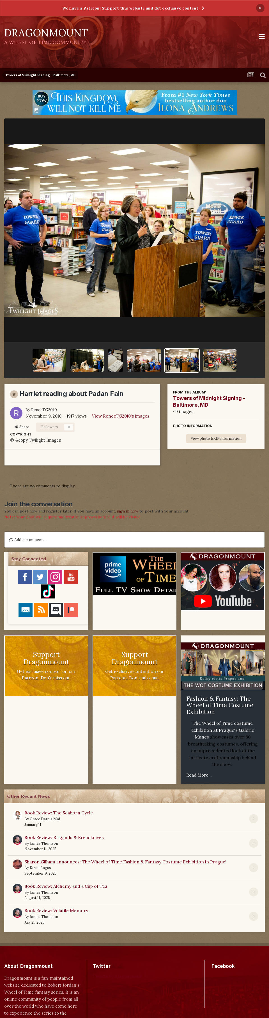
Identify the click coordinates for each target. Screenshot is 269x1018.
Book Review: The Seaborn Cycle (58, 813)
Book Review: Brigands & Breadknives (64, 837)
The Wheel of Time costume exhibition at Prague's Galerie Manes (222, 730)
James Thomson (44, 843)
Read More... (199, 775)
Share (22, 427)
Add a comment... (27, 539)
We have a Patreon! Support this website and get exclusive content (130, 8)
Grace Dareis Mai (45, 819)
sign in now (127, 511)
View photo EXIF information (216, 438)
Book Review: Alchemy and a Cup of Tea (65, 886)
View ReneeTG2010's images (120, 416)
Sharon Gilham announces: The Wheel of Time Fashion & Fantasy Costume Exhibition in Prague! (125, 862)
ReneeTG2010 (44, 409)
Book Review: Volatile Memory (56, 910)
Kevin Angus (40, 867)
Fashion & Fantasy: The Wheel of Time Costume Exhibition (219, 705)
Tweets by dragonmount (117, 976)
